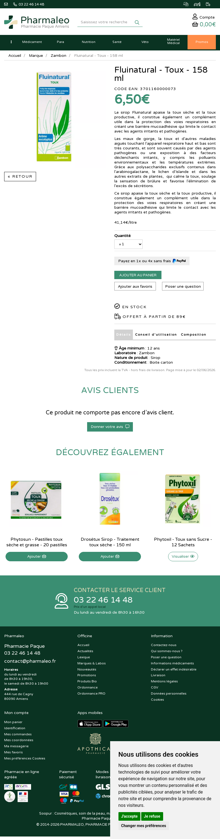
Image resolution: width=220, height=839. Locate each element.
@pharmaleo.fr (30, 664)
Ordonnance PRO (91, 696)
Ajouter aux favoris (135, 288)
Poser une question (183, 288)
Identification (14, 730)
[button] (11, 44)
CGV (154, 690)
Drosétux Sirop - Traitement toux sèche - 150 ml (110, 543)
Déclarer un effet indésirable (173, 672)
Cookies (157, 702)
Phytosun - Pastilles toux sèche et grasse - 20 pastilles (36, 543)
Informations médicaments (172, 665)
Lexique (83, 659)
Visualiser (183, 558)
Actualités (85, 654)
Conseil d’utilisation (155, 336)
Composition (193, 336)
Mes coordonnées (18, 742)
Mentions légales (164, 684)
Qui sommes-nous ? (167, 654)
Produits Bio (87, 684)
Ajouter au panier (137, 277)
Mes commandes (18, 736)
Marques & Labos (91, 665)
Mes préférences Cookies (24, 761)
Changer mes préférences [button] (143, 825)
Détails (123, 336)
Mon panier (13, 724)
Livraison (158, 678)
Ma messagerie (16, 749)
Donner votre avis (110, 428)
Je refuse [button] (152, 816)
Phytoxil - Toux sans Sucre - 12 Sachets (183, 543)
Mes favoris (13, 754)
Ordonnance (87, 690)
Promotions (86, 678)
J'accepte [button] (129, 816)
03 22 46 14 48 (104, 602)
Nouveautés (86, 672)
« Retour (20, 178)
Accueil (15, 57)
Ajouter (36, 558)
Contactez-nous (163, 647)
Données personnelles (168, 696)
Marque (36, 57)
